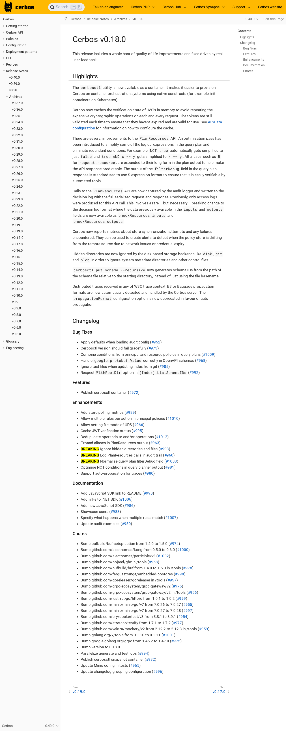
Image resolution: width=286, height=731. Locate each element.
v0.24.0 (17, 186)
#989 (130, 412)
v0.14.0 (17, 270)
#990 (148, 493)
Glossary (12, 341)
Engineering (15, 348)
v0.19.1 (17, 225)
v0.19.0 (17, 231)
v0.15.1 (17, 257)
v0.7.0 (16, 321)
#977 (177, 623)
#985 (163, 366)
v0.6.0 (16, 328)
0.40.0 (249, 19)
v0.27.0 (17, 167)
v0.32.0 (17, 135)
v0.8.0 (16, 315)
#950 (126, 523)
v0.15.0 (17, 264)
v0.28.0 (17, 161)
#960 (168, 455)
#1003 (171, 461)
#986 (129, 505)
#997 (187, 610)
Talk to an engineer (108, 7)
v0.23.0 (17, 199)
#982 (150, 659)
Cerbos (8, 19)
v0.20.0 (17, 219)
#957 (172, 580)
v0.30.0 (17, 148)
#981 (169, 467)
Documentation (254, 65)
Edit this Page (273, 19)
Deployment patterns (21, 52)
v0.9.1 (16, 302)
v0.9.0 (16, 308)
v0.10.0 (17, 296)
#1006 (125, 499)
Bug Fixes (250, 48)
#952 (155, 342)
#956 (192, 592)
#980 (148, 473)
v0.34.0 (17, 122)
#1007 (170, 517)
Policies (12, 39)
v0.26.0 (17, 174)
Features (249, 54)
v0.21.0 (17, 212)
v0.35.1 (17, 116)
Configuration (16, 45)
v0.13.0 (17, 276)
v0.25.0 (17, 180)
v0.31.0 (17, 141)
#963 (154, 443)
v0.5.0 (16, 334)
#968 (200, 360)
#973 (152, 348)
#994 (143, 653)
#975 (175, 641)
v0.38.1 (14, 90)
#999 (181, 598)
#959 (203, 629)
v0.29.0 (17, 154)
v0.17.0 (17, 244)
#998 (179, 574)
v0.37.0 (17, 103)
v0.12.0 (17, 283)
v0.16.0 (17, 251)
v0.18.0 (18, 238)
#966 (138, 424)
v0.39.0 (14, 84)
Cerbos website (270, 7)
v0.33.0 (17, 129)
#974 (174, 543)
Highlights (247, 37)
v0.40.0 (14, 77)
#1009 (208, 354)
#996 (157, 671)
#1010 (172, 418)
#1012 (161, 437)
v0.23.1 (17, 193)
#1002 (163, 556)
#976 (177, 586)
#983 (115, 511)
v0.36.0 (17, 109)
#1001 (168, 635)
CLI (8, 58)
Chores (248, 71)
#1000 (182, 549)
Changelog (247, 43)
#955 (187, 604)
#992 (193, 372)
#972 (133, 392)
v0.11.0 (17, 289)
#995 (137, 431)
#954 (182, 616)
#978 (187, 568)
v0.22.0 (17, 206)
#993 (164, 449)
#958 (153, 562)
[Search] (66, 7)
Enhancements (253, 59)
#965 (134, 665)
